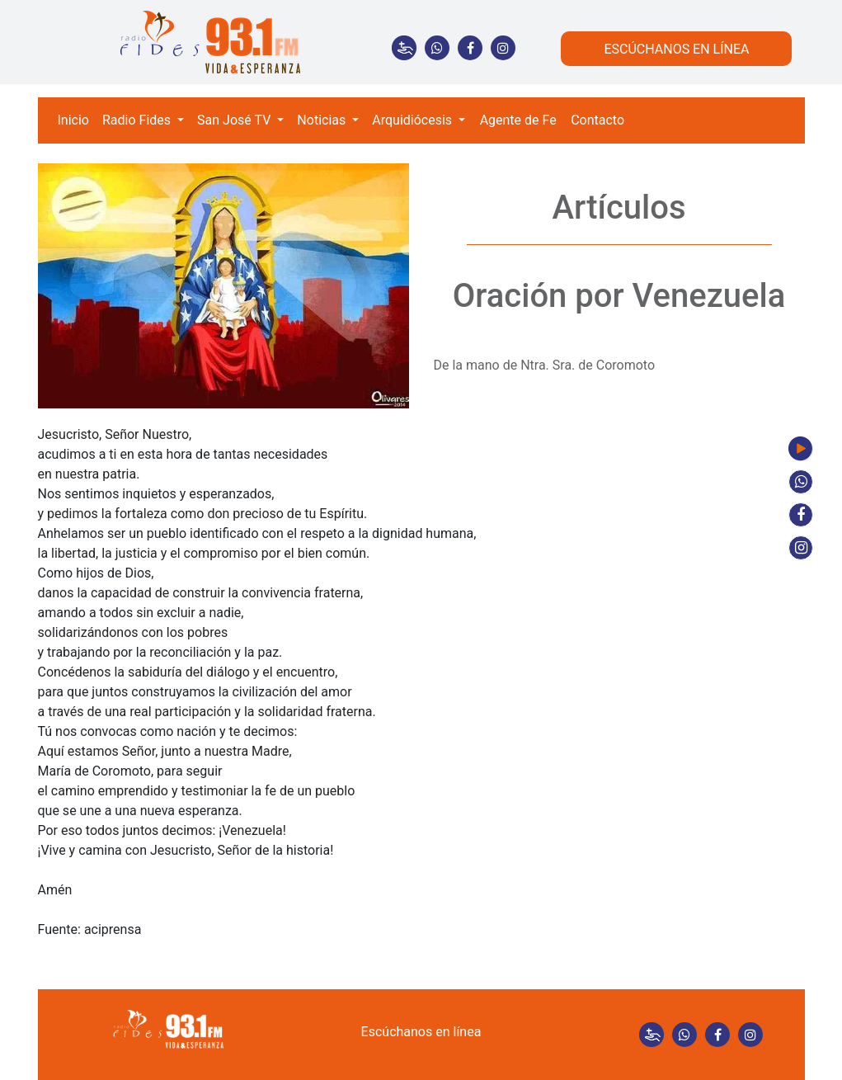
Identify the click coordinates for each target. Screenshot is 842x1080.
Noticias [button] (323, 120)
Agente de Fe (518, 120)
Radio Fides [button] (138, 120)
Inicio (73, 120)
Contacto (597, 120)
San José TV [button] (235, 120)
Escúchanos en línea (421, 1032)
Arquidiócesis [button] (413, 120)
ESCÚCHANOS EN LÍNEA (676, 49)
